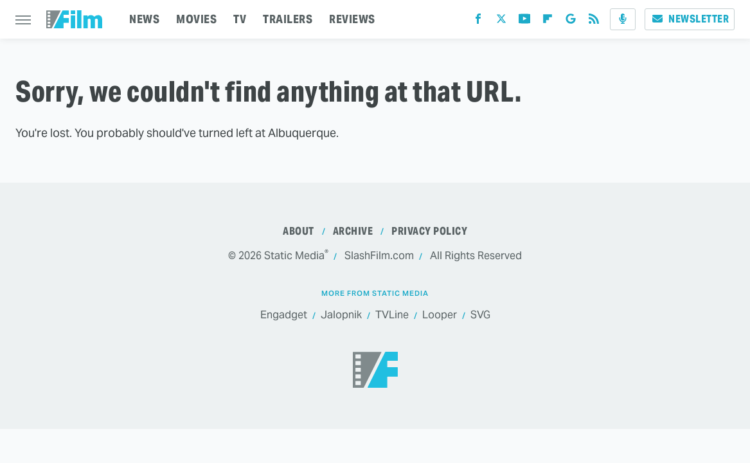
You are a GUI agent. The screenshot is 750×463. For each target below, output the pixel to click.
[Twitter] (501, 21)
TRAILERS (287, 19)
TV (239, 19)
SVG (480, 315)
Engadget (283, 315)
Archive (353, 231)
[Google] (571, 21)
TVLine (392, 315)
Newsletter (689, 19)
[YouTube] (524, 21)
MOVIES (196, 19)
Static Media (294, 255)
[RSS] (594, 21)
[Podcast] (623, 19)
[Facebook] (478, 21)
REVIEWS (352, 19)
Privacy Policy (429, 231)
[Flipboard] (547, 21)
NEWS (144, 19)
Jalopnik (341, 315)
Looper (439, 315)
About (298, 231)
